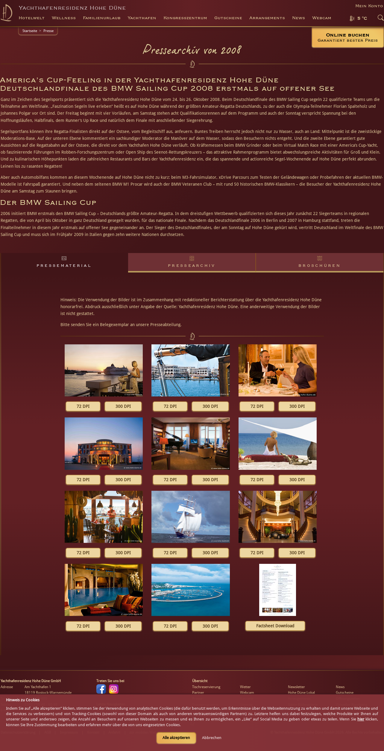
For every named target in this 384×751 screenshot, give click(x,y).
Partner (198, 693)
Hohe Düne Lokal (301, 693)
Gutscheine (344, 693)
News (298, 18)
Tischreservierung (206, 687)
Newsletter (296, 687)
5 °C (362, 18)
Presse (48, 31)
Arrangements (267, 18)
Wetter (245, 687)
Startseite (29, 31)
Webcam (321, 18)
